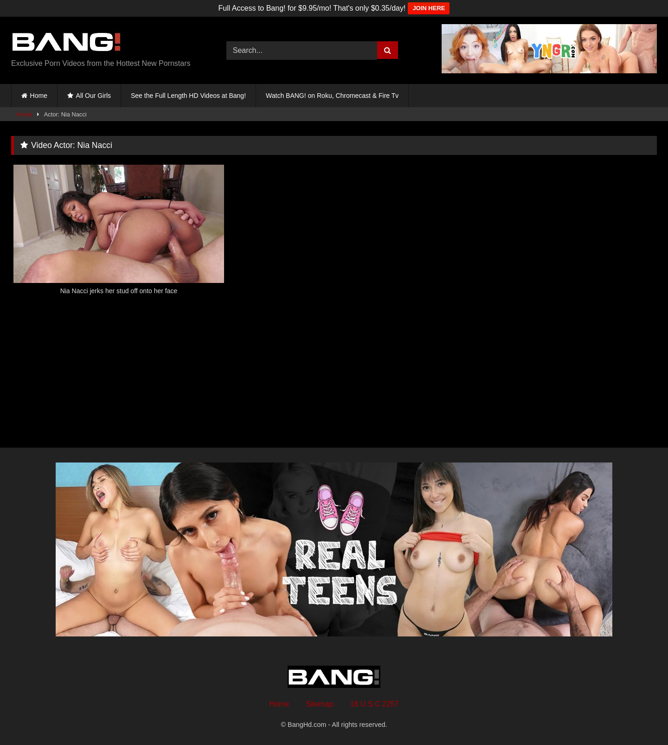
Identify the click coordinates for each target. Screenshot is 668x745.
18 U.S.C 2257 (374, 704)
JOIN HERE (428, 8)
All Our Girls (93, 95)
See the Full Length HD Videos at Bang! (188, 95)
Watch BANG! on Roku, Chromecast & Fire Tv (332, 95)
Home (38, 95)
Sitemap (320, 704)
